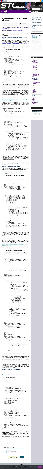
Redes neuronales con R (36, 63)
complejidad (39, 37)
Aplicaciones (34, 92)
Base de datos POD (35, 73)
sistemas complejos (35, 39)
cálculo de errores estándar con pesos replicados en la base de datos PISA (14, 43)
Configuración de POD (36, 74)
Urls (38, 4)
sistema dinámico (34, 45)
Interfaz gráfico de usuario (36, 82)
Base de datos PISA (35, 62)
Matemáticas (34, 81)
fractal (33, 42)
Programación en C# (35, 79)
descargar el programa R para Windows (16, 30)
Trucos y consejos (35, 72)
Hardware (33, 95)
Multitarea (34, 85)
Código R (34, 90)
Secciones (34, 5)
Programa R (34, 61)
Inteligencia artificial (35, 101)
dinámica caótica (34, 41)
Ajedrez (33, 76)
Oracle (40, 43)
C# (37, 35)
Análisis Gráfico (35, 67)
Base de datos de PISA (36, 75)
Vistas (33, 4)
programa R (36, 44)
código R (33, 44)
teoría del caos (37, 40)
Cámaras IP (34, 97)
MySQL (38, 43)
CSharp (34, 35)
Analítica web (34, 59)
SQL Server (34, 38)
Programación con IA (35, 102)
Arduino (34, 100)
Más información (28, 467)
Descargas (35, 42)
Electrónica (33, 99)
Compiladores (35, 83)
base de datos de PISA (16, 24)
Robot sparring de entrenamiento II (36, 22)
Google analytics (35, 60)
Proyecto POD (35, 88)
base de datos (38, 38)
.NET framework (35, 37)
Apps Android (34, 103)
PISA (36, 43)
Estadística (39, 44)
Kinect (33, 98)
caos (38, 41)
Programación (34, 78)
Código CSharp (35, 91)
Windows (40, 41)
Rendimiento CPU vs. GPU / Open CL (37, 19)
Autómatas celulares (35, 69)
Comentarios (40, 5)
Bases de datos (34, 71)
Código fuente (34, 89)
